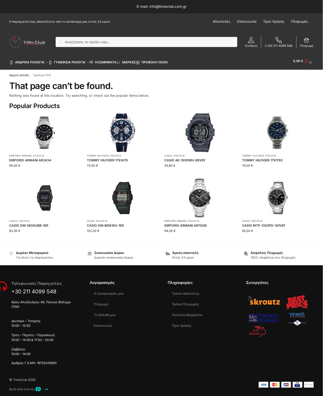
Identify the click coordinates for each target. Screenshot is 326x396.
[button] (303, 61)
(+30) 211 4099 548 (278, 42)
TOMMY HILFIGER (98, 153)
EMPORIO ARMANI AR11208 (185, 223)
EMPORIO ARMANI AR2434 (30, 158)
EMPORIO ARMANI (20, 153)
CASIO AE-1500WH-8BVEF (185, 158)
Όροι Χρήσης (182, 323)
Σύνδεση (251, 42)
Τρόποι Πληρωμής (185, 302)
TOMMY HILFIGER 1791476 (107, 158)
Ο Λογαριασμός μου (109, 291)
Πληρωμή (306, 42)
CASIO (168, 153)
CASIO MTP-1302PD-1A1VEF (263, 223)
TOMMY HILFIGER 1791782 (262, 158)
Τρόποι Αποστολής (186, 291)
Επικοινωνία (103, 323)
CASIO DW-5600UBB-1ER (28, 223)
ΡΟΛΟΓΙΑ (38, 153)
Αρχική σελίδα (19, 72)
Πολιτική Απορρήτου (187, 313)
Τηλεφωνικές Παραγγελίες (36, 281)
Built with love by (28, 387)
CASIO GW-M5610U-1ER (105, 223)
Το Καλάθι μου (105, 313)
